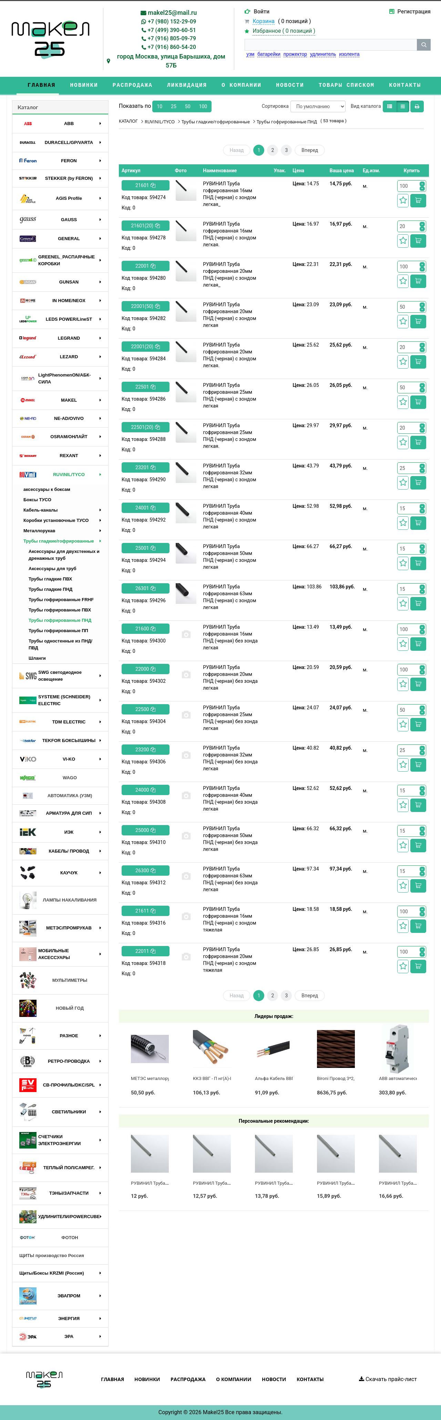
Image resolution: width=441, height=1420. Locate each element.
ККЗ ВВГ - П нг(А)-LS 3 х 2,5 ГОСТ (227, 1078)
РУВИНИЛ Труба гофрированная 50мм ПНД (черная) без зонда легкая (230, 839)
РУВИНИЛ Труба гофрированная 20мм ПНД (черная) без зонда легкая (230, 678)
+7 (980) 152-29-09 (172, 21)
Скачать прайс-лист (388, 1379)
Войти (261, 11)
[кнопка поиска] (424, 45)
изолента (349, 54)
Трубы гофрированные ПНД (60, 620)
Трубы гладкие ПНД (50, 589)
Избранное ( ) (284, 31)
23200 (145, 749)
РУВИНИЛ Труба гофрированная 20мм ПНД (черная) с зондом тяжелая (229, 960)
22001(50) (145, 306)
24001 (145, 508)
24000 (145, 790)
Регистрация (414, 11)
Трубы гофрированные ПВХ (60, 610)
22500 (145, 709)
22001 (145, 266)
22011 (145, 951)
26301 (145, 588)
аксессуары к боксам (46, 489)
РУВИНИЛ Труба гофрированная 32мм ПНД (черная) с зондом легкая (229, 476)
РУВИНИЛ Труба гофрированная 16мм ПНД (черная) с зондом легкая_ (229, 194)
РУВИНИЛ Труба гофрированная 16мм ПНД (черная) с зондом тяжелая (229, 919)
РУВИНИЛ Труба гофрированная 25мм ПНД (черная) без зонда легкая (230, 718)
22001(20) (145, 346)
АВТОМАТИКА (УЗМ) (55, 796)
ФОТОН (48, 1238)
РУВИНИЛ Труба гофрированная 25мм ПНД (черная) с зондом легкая (229, 395)
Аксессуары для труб (52, 568)
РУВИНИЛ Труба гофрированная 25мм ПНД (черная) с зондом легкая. (229, 436)
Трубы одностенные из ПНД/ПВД (60, 644)
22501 (145, 387)
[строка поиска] (331, 45)
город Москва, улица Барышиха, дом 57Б (171, 61)
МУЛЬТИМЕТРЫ (53, 980)
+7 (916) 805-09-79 (172, 38)
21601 (145, 185)
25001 (145, 548)
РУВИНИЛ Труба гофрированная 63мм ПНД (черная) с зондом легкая (229, 597)
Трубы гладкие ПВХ (50, 579)
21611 (145, 911)
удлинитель (323, 54)
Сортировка (275, 106)
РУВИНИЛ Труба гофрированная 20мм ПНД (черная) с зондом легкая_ (229, 274)
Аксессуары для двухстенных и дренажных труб (64, 555)
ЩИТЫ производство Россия (51, 1255)
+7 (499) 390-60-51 (172, 30)
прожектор (295, 54)
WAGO (48, 778)
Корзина (263, 21)
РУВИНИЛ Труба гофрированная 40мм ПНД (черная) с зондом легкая (229, 516)
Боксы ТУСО (37, 499)
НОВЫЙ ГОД (51, 1008)
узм (250, 54)
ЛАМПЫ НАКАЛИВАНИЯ (57, 900)
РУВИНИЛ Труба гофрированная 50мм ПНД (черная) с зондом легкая (229, 557)
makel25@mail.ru (172, 12)
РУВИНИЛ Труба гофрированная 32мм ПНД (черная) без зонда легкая (230, 758)
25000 (145, 830)
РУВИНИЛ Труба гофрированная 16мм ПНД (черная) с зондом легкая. (229, 234)
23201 (145, 467)
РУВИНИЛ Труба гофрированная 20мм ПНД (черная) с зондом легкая (229, 315)
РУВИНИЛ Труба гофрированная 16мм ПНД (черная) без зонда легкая (230, 637)
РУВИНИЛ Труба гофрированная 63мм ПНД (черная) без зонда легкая (230, 879)
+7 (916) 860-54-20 (172, 47)
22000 (145, 669)
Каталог (28, 107)
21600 (145, 628)
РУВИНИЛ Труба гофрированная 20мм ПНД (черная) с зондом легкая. (229, 355)
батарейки (268, 54)
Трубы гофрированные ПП (58, 630)
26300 (145, 870)
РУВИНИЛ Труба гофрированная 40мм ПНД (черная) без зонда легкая (230, 798)
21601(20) (145, 225)
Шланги (37, 658)
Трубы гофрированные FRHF (61, 599)
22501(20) (145, 427)
